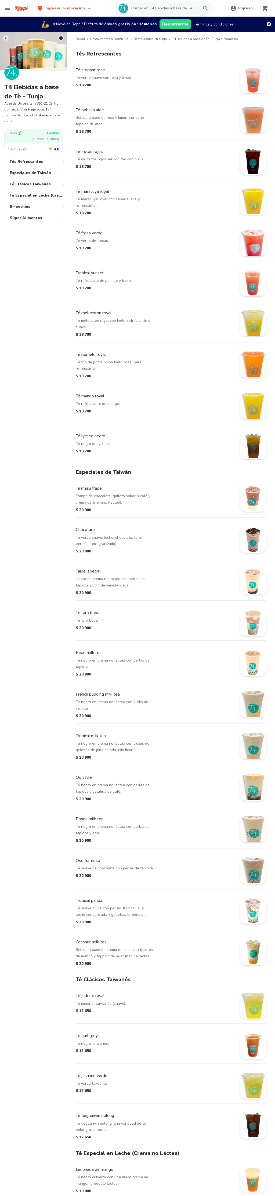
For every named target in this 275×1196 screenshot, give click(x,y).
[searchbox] (163, 8)
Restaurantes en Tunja (150, 39)
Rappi (80, 39)
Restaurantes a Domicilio (109, 39)
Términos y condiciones (214, 24)
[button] (64, 8)
